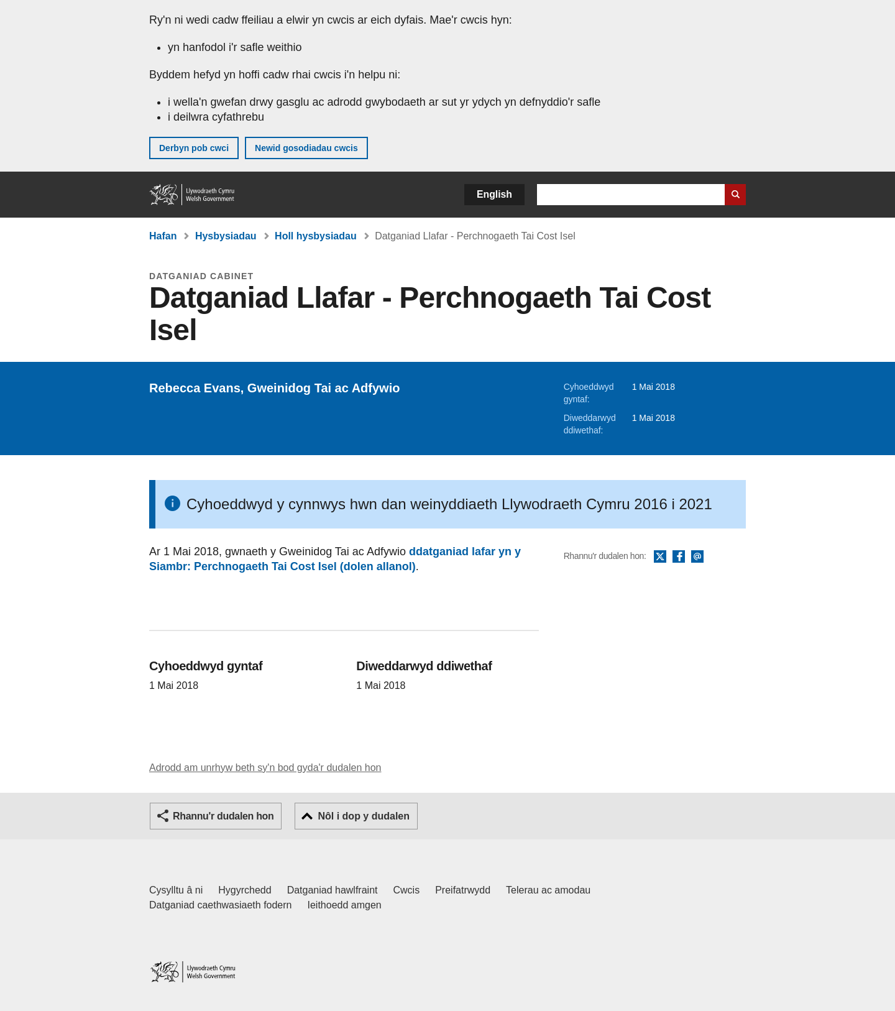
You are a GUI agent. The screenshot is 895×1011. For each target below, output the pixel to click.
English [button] (494, 194)
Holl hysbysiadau (316, 236)
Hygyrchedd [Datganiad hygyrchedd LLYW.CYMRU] (244, 890)
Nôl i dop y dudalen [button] (364, 816)
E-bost (697, 557)
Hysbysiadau (226, 236)
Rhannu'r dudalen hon (223, 816)
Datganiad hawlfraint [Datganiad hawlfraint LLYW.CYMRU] (332, 890)
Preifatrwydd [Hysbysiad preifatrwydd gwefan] (462, 890)
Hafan (163, 236)
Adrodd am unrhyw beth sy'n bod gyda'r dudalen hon (265, 767)
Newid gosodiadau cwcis (306, 148)
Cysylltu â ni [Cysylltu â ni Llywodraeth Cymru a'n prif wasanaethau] (176, 890)
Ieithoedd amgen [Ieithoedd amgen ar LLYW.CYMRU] (345, 905)
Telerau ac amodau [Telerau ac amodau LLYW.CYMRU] (548, 890)
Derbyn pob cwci (194, 148)
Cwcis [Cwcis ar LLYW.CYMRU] (406, 890)
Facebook (678, 557)
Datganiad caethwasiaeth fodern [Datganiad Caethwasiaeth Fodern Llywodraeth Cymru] (220, 905)
